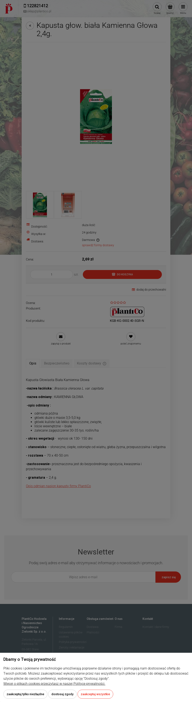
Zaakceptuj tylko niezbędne (25, 694)
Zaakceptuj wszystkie (95, 694)
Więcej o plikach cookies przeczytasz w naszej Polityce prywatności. (54, 684)
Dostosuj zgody (62, 694)
